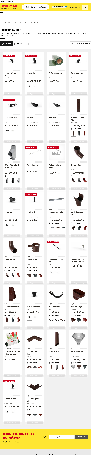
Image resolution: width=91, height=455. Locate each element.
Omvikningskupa (77, 68)
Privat (9, 1)
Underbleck (53, 113)
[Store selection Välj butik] (75, 8)
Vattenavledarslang (56, 68)
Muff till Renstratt (33, 302)
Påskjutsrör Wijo (55, 347)
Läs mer (2, 33)
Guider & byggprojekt (77, 453)
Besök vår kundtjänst (11, 437)
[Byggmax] (9, 7)
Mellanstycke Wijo (56, 207)
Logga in (2, 1)
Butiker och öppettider (36, 453)
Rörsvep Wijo (32, 254)
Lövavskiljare (32, 68)
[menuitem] (1, 13)
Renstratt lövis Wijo (12, 302)
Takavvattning (24, 18)
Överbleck (30, 113)
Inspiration (74, 450)
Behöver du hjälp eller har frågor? (18, 431)
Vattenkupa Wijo (77, 347)
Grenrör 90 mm (10, 394)
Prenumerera (81, 432)
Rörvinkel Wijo (76, 160)
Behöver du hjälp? (55, 453)
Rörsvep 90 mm (10, 113)
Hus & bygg (8, 18)
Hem (1, 18)
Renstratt (8, 207)
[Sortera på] (80, 38)
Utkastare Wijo (10, 254)
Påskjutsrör (31, 207)
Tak (16, 18)
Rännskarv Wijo (54, 302)
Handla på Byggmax (36, 450)
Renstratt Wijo (76, 302)
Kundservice (54, 450)
